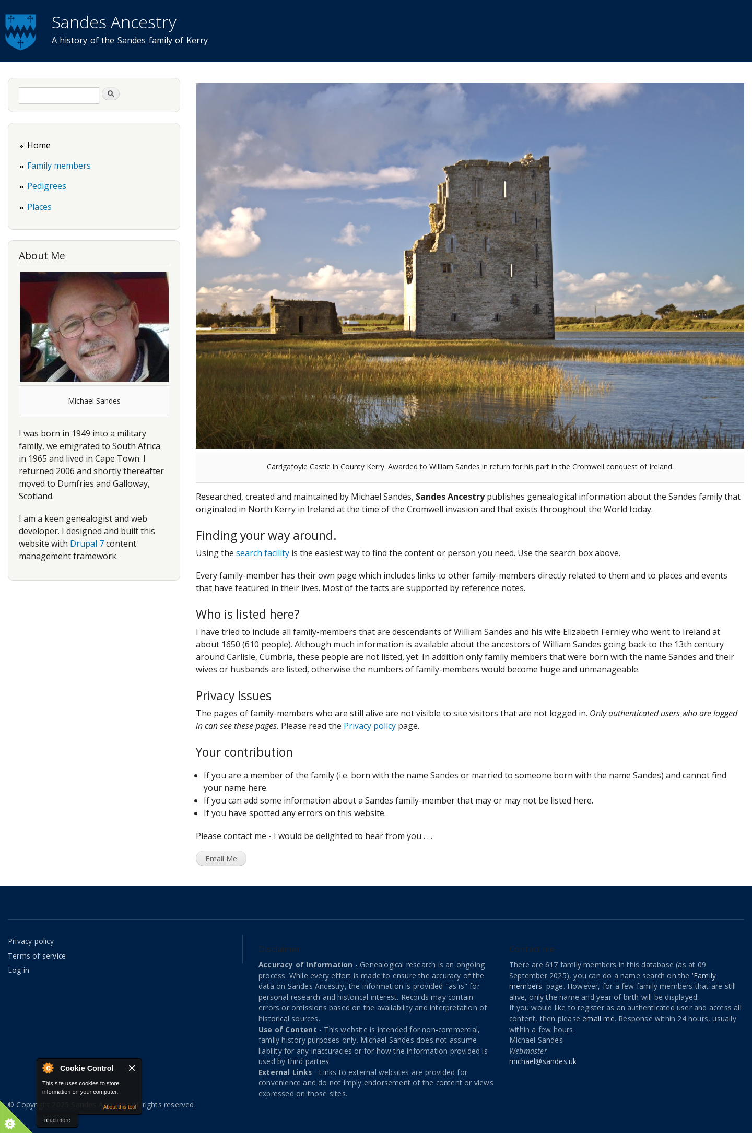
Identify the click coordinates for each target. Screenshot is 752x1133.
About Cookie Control (47, 1068)
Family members (59, 165)
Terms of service (37, 956)
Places (39, 207)
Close (132, 1068)
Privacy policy (370, 725)
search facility (262, 553)
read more (57, 1120)
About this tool (119, 1107)
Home (39, 145)
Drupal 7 (87, 543)
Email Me (221, 858)
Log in (18, 970)
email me (598, 1018)
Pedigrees (46, 186)
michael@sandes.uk (543, 1061)
